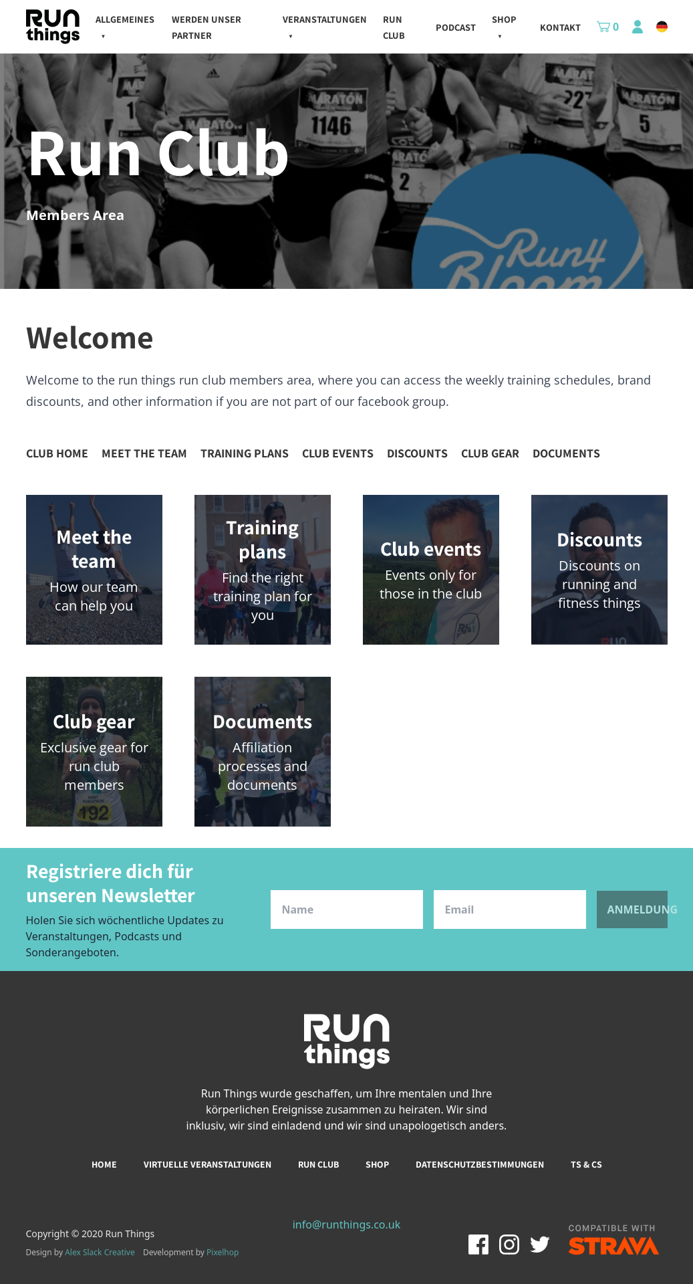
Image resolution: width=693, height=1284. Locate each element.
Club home (57, 453)
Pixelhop (222, 1252)
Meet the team (144, 453)
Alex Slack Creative (100, 1252)
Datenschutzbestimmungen (480, 1164)
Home (104, 1164)
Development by (191, 1252)
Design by (80, 1252)
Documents (566, 453)
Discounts (417, 453)
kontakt (560, 27)
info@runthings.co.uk (347, 1224)
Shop (377, 1164)
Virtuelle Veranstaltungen (207, 1164)
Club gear (490, 453)
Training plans (244, 453)
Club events (338, 453)
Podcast (456, 27)
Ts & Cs (586, 1164)
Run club (318, 1164)
